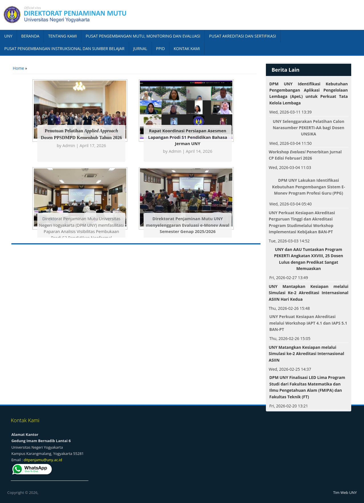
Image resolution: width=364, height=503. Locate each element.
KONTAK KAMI (187, 48)
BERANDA (30, 36)
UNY (8, 36)
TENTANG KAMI (62, 36)
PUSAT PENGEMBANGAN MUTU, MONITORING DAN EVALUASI (143, 36)
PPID (160, 48)
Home (18, 68)
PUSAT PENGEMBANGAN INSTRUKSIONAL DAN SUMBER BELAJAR (64, 48)
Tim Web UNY (345, 492)
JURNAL (140, 48)
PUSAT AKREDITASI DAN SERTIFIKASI (242, 36)
